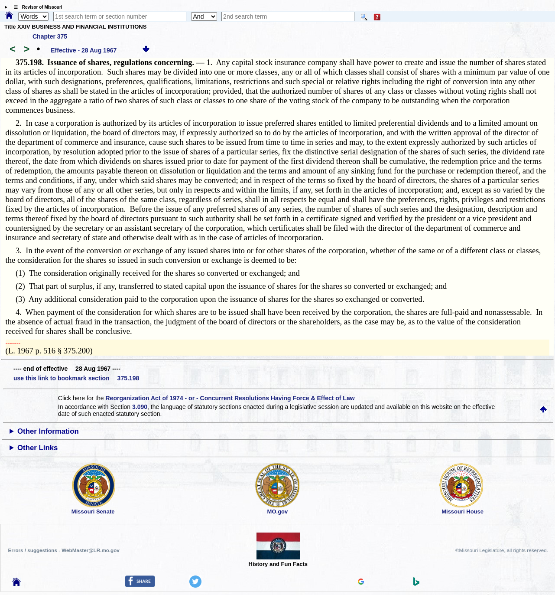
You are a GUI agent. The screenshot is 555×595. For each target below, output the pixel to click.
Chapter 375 (49, 36)
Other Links (37, 448)
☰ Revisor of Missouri (36, 7)
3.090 (139, 406)
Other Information (48, 431)
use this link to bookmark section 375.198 (76, 378)
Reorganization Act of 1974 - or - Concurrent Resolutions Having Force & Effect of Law (229, 398)
